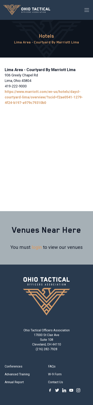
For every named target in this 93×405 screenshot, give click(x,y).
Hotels (46, 36)
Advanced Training (17, 374)
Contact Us (55, 382)
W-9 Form (55, 374)
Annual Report (14, 382)
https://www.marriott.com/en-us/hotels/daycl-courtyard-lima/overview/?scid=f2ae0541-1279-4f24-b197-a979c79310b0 (44, 97)
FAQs (52, 366)
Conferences (13, 366)
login (37, 247)
